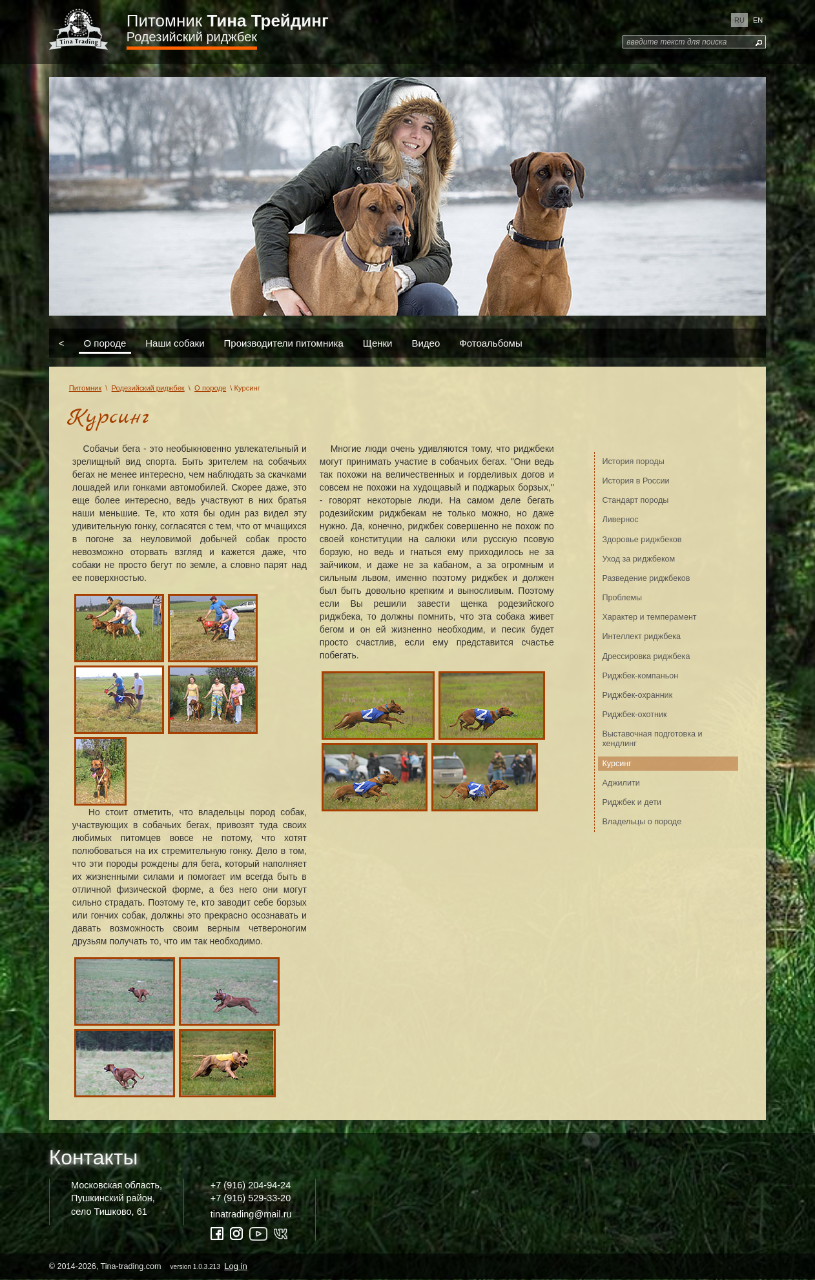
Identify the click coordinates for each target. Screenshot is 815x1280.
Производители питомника (284, 343)
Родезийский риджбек (192, 37)
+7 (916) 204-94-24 (251, 1185)
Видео (425, 343)
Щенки (378, 343)
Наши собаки (174, 343)
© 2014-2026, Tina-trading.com (149, 1266)
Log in (235, 1266)
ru (739, 20)
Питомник (228, 20)
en (758, 20)
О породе (104, 343)
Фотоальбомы (490, 343)
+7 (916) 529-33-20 (251, 1198)
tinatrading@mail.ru (251, 1214)
